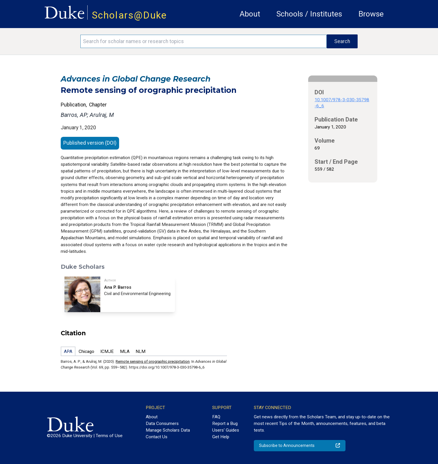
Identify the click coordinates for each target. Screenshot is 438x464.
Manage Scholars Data (168, 430)
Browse (371, 14)
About (250, 14)
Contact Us (156, 436)
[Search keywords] (203, 41)
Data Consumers (162, 423)
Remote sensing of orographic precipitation (153, 361)
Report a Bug (225, 423)
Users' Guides (225, 430)
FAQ (216, 416)
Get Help (220, 436)
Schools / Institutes (309, 14)
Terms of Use (109, 435)
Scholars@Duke (129, 15)
